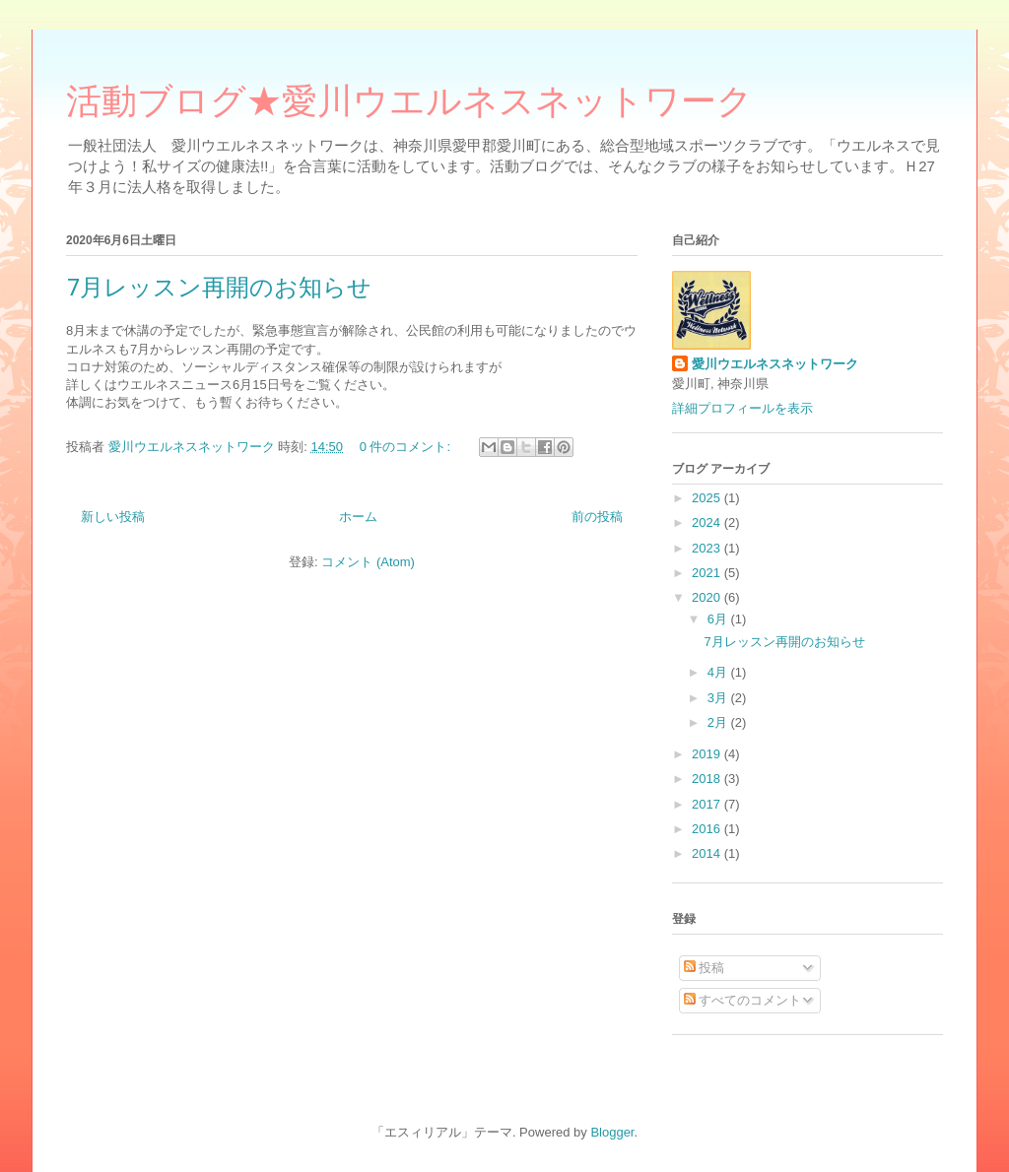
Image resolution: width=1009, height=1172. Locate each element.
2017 (708, 804)
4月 (719, 672)
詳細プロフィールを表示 (742, 408)
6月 (719, 619)
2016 (708, 828)
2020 (708, 597)
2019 (708, 754)
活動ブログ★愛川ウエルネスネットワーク (409, 106)
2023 (708, 548)
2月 (719, 722)
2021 (708, 572)
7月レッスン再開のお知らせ (218, 286)
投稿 (704, 967)
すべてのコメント (743, 1000)
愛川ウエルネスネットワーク (775, 364)
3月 (719, 697)
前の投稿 (597, 516)
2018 (708, 778)
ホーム (358, 516)
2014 (708, 853)
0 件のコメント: (407, 446)
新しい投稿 (113, 516)
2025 (708, 497)
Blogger (612, 1132)
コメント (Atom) (368, 561)
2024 (708, 522)
